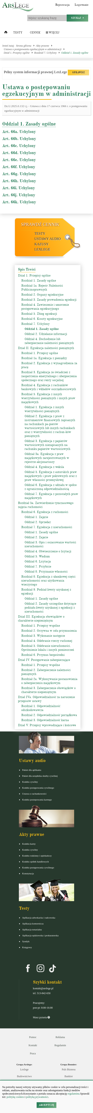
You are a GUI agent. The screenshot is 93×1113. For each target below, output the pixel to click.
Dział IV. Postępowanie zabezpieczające (44, 660)
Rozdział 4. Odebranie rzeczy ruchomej (46, 641)
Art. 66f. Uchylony (18, 166)
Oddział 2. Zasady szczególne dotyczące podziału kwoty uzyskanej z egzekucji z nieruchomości (50, 607)
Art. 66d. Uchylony (19, 152)
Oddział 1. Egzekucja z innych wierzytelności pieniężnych (44, 409)
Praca (33, 1053)
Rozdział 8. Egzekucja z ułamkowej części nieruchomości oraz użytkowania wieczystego (48, 580)
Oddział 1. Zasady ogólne (74, 52)
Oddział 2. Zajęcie (36, 537)
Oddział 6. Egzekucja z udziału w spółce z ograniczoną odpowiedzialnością (51, 487)
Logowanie (81, 5)
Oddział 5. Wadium (37, 556)
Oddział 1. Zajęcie (36, 517)
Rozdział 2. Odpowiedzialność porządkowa (49, 715)
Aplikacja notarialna (32, 929)
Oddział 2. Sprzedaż (38, 522)
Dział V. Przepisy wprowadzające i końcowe (47, 725)
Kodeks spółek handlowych (35, 861)
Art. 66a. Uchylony (19, 131)
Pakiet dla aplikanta (31, 770)
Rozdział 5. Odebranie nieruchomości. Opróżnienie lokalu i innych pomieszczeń (47, 648)
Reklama (60, 1037)
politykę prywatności (37, 1096)
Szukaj (77, 17)
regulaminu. (73, 1093)
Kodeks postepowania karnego (37, 799)
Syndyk (26, 941)
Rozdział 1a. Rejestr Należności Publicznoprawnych (42, 287)
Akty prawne (42, 45)
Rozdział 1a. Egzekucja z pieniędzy (44, 358)
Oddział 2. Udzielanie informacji (46, 334)
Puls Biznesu (68, 1069)
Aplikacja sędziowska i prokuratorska (40, 935)
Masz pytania (41, 1017)
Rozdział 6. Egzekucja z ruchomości (44, 512)
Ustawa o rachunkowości (34, 793)
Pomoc (32, 1037)
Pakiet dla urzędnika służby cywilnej (40, 776)
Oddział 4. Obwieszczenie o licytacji (48, 551)
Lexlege (24, 1069)
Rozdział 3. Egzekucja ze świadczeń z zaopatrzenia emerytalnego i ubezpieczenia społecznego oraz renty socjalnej (49, 376)
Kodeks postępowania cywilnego (38, 787)
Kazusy (41, 244)
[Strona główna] (5, 33)
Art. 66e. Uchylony (19, 159)
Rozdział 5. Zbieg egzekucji (39, 314)
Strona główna (23, 45)
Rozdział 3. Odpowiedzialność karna (45, 720)
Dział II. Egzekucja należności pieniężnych (46, 348)
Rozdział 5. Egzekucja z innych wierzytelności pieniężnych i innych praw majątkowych (48, 398)
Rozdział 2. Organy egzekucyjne (42, 294)
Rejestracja (62, 5)
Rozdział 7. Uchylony (45, 52)
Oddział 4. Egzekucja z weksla (44, 467)
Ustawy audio (47, 239)
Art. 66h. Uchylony (19, 180)
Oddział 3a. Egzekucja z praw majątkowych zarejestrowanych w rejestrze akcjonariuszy (47, 458)
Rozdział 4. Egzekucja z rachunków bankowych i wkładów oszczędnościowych (48, 387)
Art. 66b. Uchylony (19, 138)
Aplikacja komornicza (32, 923)
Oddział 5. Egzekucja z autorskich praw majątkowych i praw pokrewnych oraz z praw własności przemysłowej (51, 476)
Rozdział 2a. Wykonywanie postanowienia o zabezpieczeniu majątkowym (49, 681)
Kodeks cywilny (30, 781)
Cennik (35, 32)
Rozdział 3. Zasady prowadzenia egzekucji (49, 300)
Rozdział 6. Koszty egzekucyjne (42, 319)
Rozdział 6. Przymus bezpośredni (43, 655)
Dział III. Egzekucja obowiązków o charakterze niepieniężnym (41, 618)
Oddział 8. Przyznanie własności (46, 571)
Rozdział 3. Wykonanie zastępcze (43, 636)
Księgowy (27, 947)
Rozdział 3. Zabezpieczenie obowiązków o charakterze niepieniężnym (48, 690)
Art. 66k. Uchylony (19, 202)
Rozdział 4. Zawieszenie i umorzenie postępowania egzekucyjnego (45, 307)
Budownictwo (24, 1076)
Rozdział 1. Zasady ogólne (38, 280)
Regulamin (60, 1045)
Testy (17, 32)
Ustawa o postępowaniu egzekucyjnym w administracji (32, 49)
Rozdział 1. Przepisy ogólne (39, 353)
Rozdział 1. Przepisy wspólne (40, 625)
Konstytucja (28, 873)
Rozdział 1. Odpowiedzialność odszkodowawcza (40, 708)
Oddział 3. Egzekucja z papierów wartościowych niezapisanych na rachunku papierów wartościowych (47, 445)
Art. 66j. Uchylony (18, 195)
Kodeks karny (29, 843)
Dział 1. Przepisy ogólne (17, 52)
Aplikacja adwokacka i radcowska (38, 917)
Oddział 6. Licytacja (38, 561)
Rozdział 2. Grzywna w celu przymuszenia (49, 631)
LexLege (42, 249)
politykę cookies (15, 1096)
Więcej (52, 32)
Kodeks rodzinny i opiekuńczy (37, 855)
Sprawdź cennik (40, 224)
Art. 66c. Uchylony (19, 145)
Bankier (68, 1076)
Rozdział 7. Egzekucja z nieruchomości (46, 527)
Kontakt (33, 1045)
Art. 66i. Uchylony (18, 188)
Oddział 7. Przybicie (38, 566)
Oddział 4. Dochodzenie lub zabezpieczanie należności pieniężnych (49, 341)
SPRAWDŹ (78, 72)
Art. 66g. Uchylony (19, 173)
